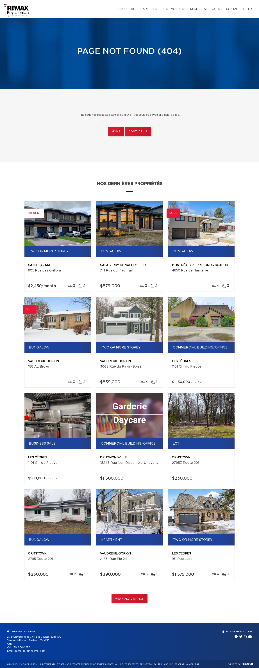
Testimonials (173, 9)
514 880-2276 (21, 647)
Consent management (186, 664)
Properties (127, 9)
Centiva (247, 664)
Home (116, 131)
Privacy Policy (148, 664)
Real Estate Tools (205, 9)
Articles (150, 9)
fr (250, 9)
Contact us (138, 131)
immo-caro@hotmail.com (30, 651)
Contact (233, 9)
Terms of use (165, 664)
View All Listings (129, 599)
